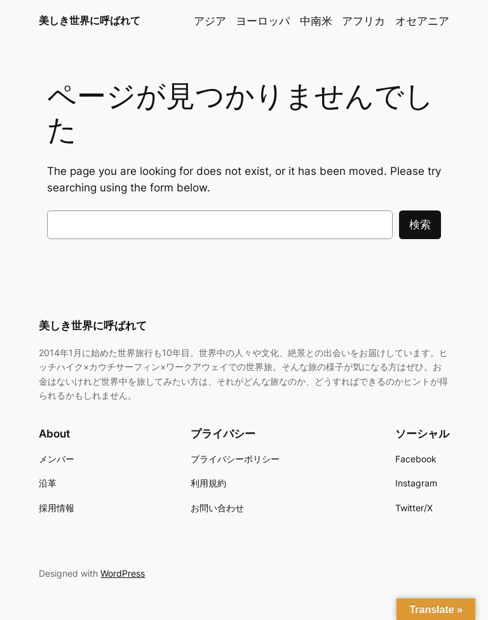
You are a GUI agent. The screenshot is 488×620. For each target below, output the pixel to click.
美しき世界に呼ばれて (89, 20)
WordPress (122, 573)
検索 (420, 224)
